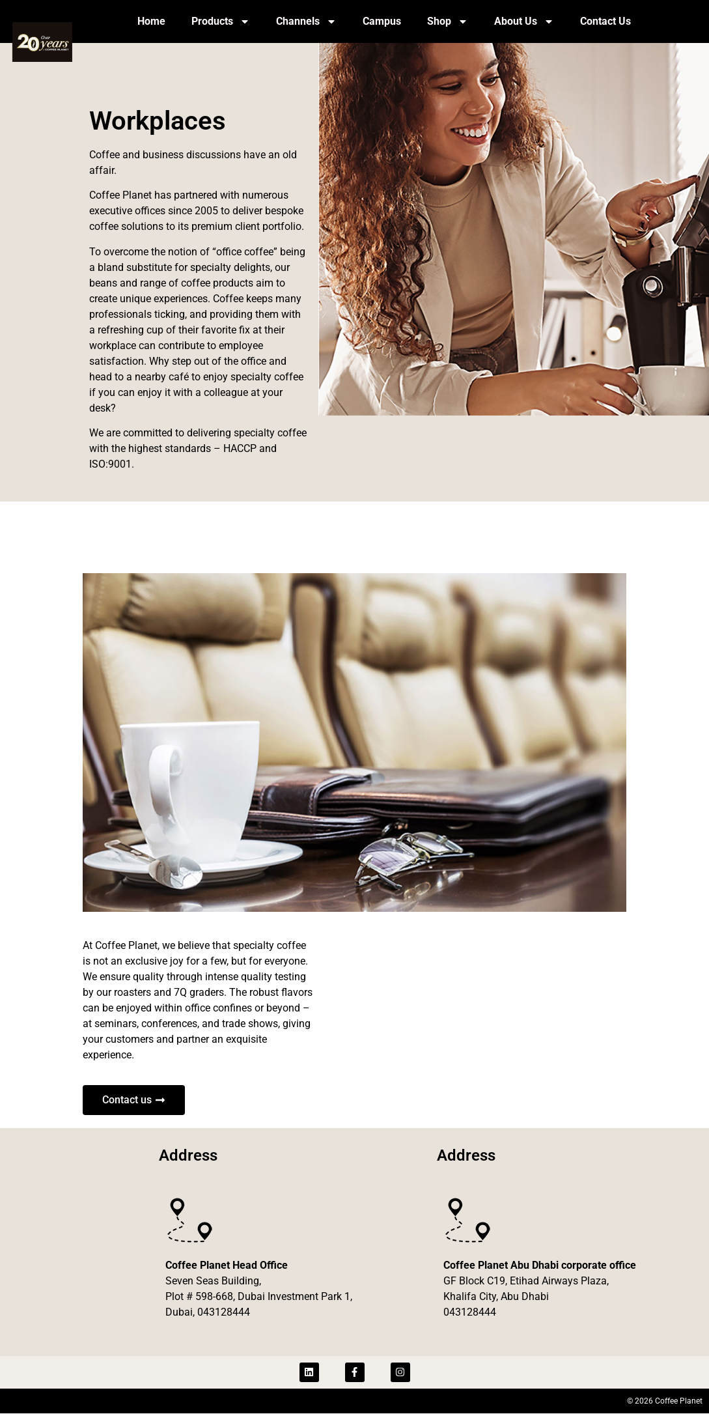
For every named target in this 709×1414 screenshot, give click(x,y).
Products (220, 21)
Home (151, 21)
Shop (447, 21)
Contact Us (605, 21)
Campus (382, 21)
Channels (306, 21)
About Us (524, 21)
